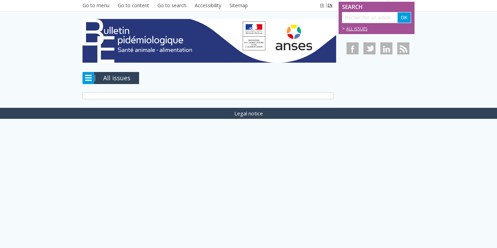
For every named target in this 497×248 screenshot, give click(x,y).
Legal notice (248, 113)
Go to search (171, 5)
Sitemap (239, 5)
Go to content (133, 5)
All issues (357, 29)
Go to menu (95, 5)
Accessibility (208, 5)
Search (349, 7)
